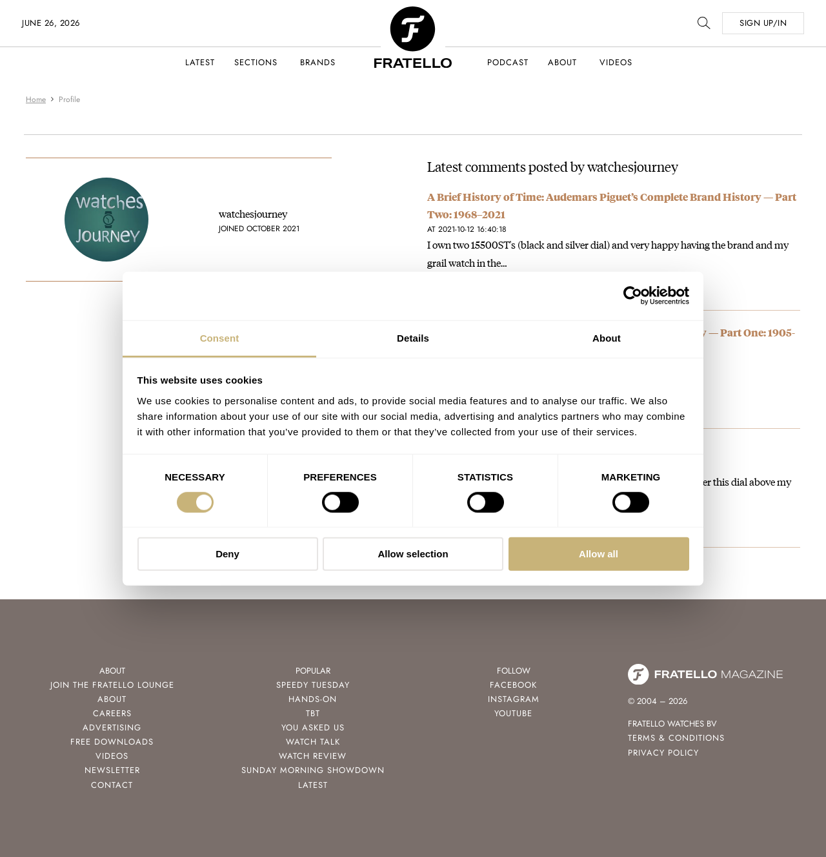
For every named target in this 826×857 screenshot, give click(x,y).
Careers (112, 713)
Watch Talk (313, 742)
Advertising (112, 727)
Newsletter (112, 770)
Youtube (513, 713)
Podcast (508, 62)
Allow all (598, 553)
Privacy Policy (663, 753)
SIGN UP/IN (763, 23)
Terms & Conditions (676, 738)
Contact (112, 785)
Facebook (513, 685)
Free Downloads (112, 742)
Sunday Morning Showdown (313, 770)
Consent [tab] (219, 337)
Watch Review (313, 756)
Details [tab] (413, 337)
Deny (227, 553)
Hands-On (312, 699)
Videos (615, 62)
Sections (255, 62)
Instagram (513, 699)
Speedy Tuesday (313, 685)
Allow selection (413, 553)
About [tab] (606, 337)
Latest (200, 62)
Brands (318, 62)
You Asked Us (313, 727)
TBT (313, 713)
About (562, 62)
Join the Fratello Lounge (112, 685)
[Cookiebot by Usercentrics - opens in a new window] (632, 295)
